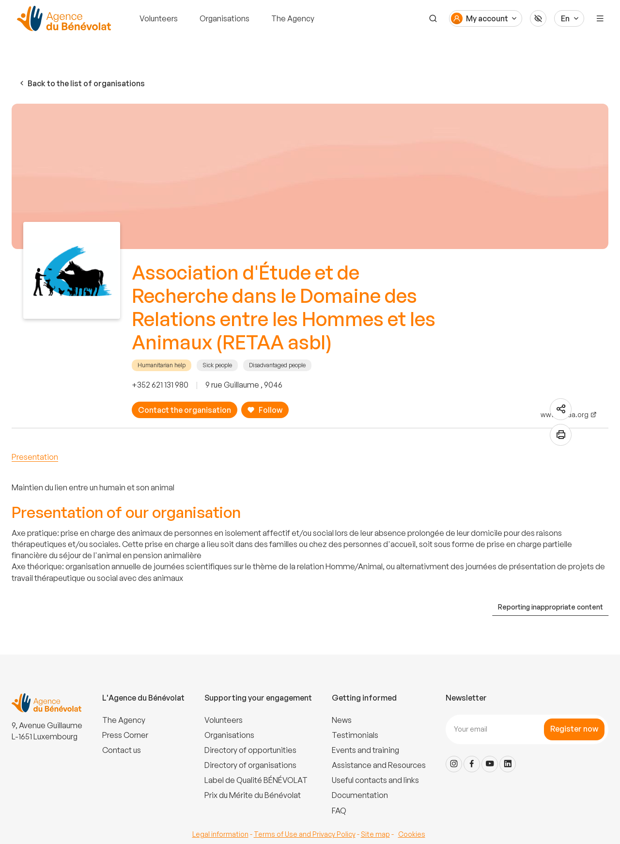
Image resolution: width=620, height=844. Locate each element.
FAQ (339, 810)
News (342, 720)
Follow (264, 410)
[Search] (433, 18)
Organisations (224, 18)
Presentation (35, 457)
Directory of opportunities (250, 750)
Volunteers (159, 18)
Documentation (360, 795)
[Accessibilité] (538, 18)
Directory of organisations (250, 765)
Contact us (121, 750)
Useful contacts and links (375, 780)
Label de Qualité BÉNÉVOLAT (256, 780)
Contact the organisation (184, 410)
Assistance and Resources (379, 765)
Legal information (220, 834)
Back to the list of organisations (81, 83)
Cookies (411, 834)
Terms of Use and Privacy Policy (305, 834)
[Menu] (600, 18)
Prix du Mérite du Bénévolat (252, 795)
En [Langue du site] (565, 18)
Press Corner (125, 735)
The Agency (292, 18)
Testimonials (355, 735)
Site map (375, 834)
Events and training (365, 750)
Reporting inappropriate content (550, 607)
